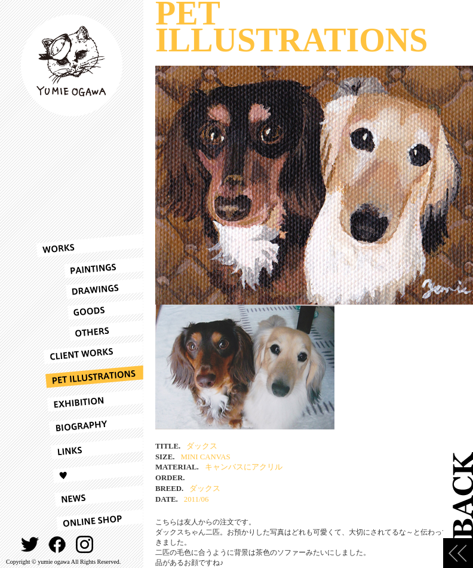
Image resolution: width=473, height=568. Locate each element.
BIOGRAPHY (89, 425)
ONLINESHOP (89, 520)
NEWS (89, 496)
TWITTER (30, 544)
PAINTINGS (89, 267)
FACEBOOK (57, 544)
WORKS (89, 245)
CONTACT (112, 544)
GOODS (89, 309)
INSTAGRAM (85, 544)
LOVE (89, 472)
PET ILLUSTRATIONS (89, 377)
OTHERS (89, 330)
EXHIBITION (89, 401)
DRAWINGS (89, 288)
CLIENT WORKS (89, 353)
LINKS (89, 448)
